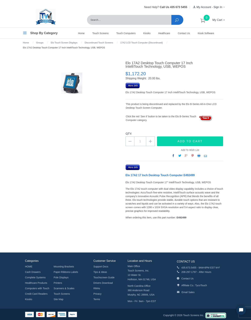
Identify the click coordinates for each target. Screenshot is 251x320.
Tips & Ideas (100, 272)
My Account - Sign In (209, 7)
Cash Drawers (33, 272)
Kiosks (146, 33)
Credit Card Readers (36, 293)
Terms (96, 299)
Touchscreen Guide (104, 277)
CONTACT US (186, 261)
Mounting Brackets (64, 266)
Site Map (58, 299)
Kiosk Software (206, 33)
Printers (58, 282)
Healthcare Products (36, 282)
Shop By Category (40, 33)
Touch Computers (126, 33)
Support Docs (100, 266)
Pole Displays (61, 277)
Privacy (97, 293)
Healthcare (164, 33)
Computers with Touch (37, 288)
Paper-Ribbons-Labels (66, 272)
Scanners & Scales (64, 288)
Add (190, 141)
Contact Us (184, 33)
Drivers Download (103, 282)
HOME (28, 266)
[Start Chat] (241, 310)
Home (81, 33)
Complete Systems (35, 277)
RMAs (96, 288)
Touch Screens (100, 33)
